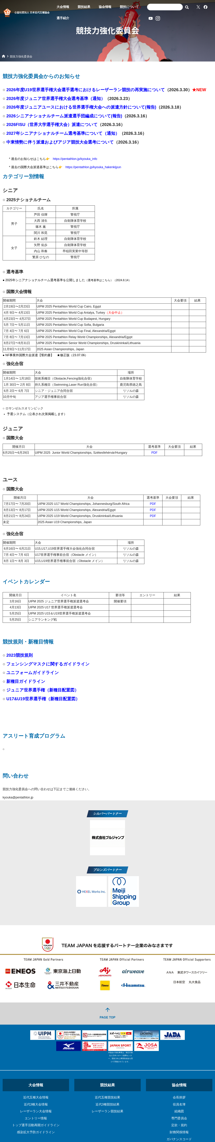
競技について (129, 7)
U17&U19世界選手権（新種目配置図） (43, 698)
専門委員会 (179, 1118)
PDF (154, 452)
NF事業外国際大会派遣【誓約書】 (29, 355)
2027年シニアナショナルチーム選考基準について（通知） (62, 133)
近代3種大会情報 (36, 1104)
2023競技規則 (19, 655)
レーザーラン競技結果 (107, 1111)
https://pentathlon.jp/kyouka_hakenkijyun (93, 167)
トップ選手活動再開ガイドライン (36, 1125)
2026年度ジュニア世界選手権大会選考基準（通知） (55, 98)
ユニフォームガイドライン (32, 672)
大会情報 (63, 7)
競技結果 (84, 7)
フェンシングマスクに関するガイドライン (48, 664)
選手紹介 (63, 18)
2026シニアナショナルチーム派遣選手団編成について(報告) (64, 116)
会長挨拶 (179, 1097)
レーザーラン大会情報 (36, 1111)
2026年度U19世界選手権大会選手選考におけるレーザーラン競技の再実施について (85, 89)
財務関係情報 (179, 1132)
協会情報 (105, 7)
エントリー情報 (36, 1118)
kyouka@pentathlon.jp (18, 797)
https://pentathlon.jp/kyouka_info (75, 159)
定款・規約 (179, 1125)
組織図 (179, 1111)
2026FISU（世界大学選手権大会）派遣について (52, 124)
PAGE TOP (107, 1013)
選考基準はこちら (99, 280)
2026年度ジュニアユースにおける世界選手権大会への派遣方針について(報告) (81, 107)
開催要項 (120, 601)
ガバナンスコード (179, 1139)
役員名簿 (179, 1104)
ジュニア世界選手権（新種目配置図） (42, 690)
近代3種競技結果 (107, 1104)
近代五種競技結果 (107, 1097)
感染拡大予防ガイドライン (36, 1132)
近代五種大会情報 (35, 1097)
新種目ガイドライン (25, 681)
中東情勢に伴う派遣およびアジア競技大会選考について (60, 142)
